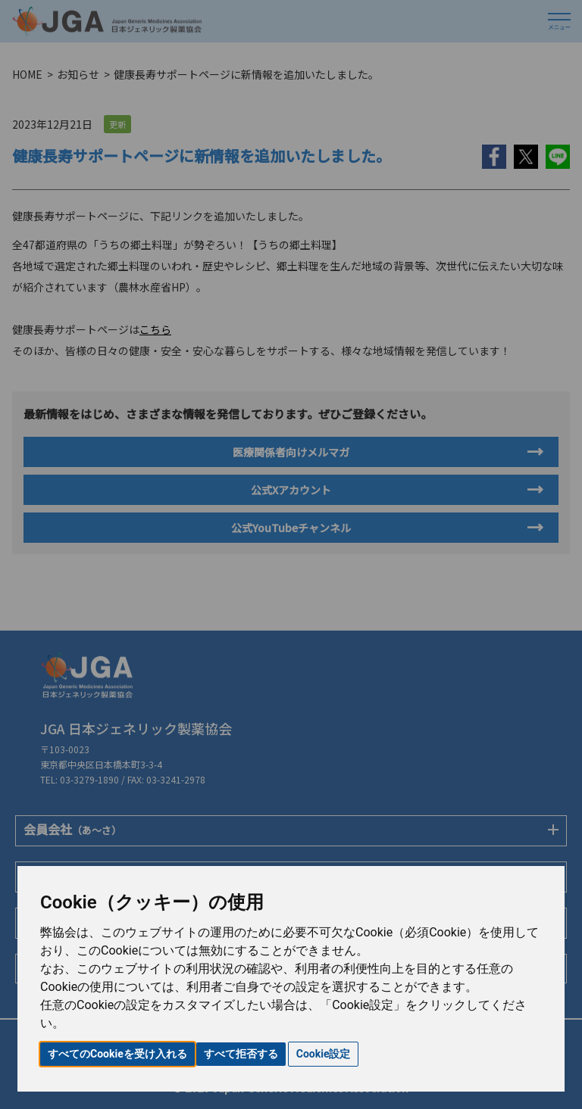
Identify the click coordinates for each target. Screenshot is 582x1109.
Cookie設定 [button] (323, 1054)
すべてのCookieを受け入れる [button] (117, 1054)
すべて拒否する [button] (241, 1054)
